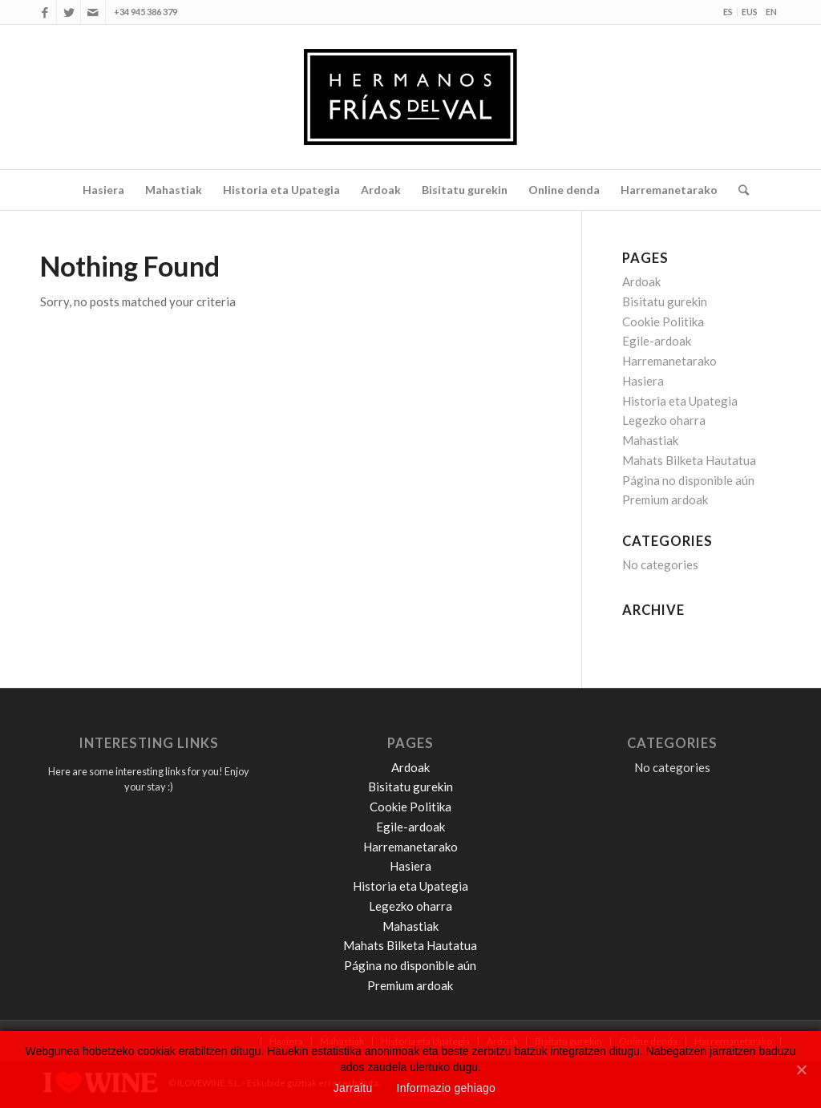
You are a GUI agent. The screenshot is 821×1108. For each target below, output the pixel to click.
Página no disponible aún (688, 480)
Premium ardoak (665, 499)
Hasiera (643, 381)
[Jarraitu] (801, 1067)
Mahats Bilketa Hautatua (689, 460)
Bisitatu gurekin (664, 301)
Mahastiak (650, 440)
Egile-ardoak (656, 341)
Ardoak (641, 281)
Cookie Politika (663, 321)
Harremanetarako (669, 361)
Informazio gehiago (446, 1088)
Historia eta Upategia (680, 401)
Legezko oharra (664, 420)
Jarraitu (353, 1088)
